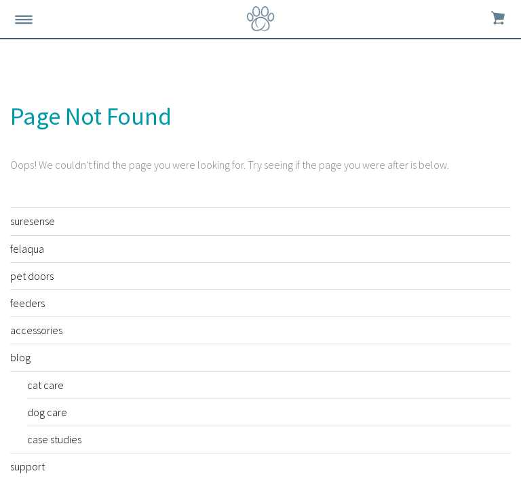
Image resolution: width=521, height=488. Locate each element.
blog (20, 357)
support (27, 466)
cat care (45, 385)
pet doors (32, 276)
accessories (36, 330)
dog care (47, 412)
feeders (27, 303)
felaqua (27, 249)
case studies (54, 439)
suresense (32, 221)
